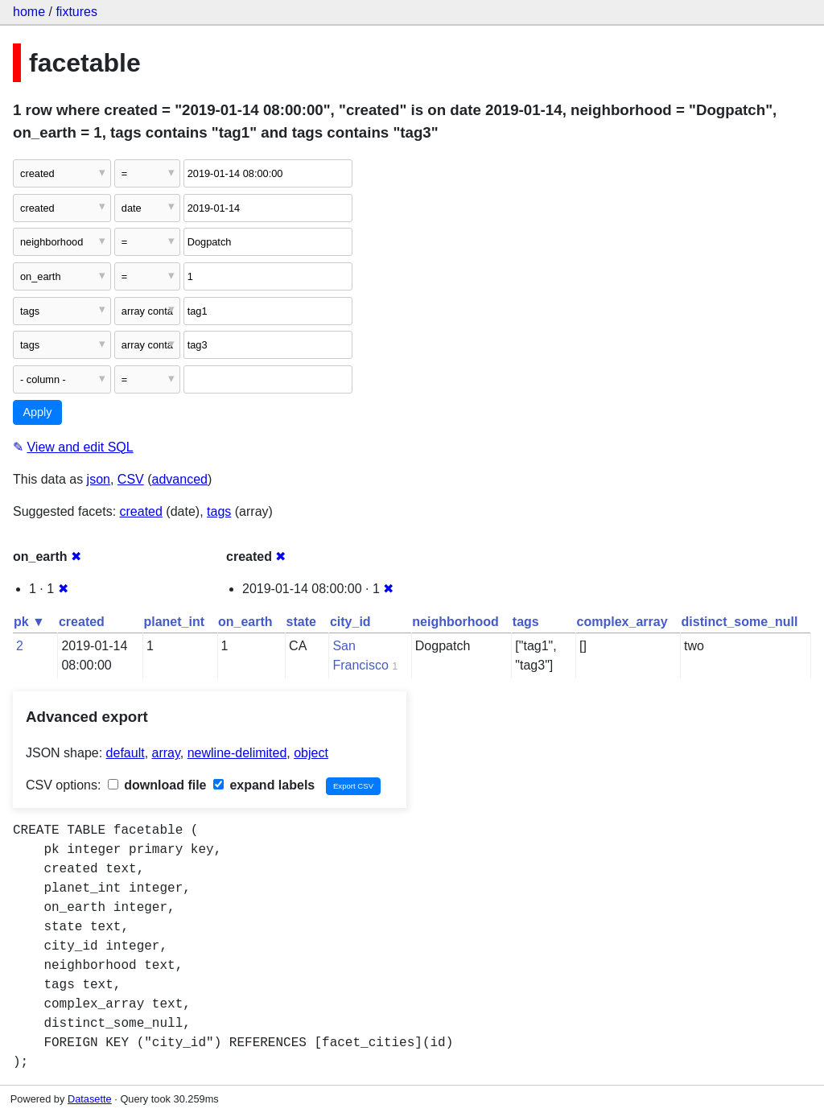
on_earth (245, 622)
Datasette (90, 1099)
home (29, 12)
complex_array (622, 622)
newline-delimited (237, 753)
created (141, 511)
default (125, 753)
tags (219, 511)
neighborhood (455, 622)
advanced (180, 479)
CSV (130, 479)
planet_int (173, 622)
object (311, 753)
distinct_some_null (740, 622)
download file (157, 785)
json (98, 479)
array (166, 753)
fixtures (76, 12)
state (301, 622)
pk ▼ (29, 622)
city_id (350, 622)
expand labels (264, 785)
